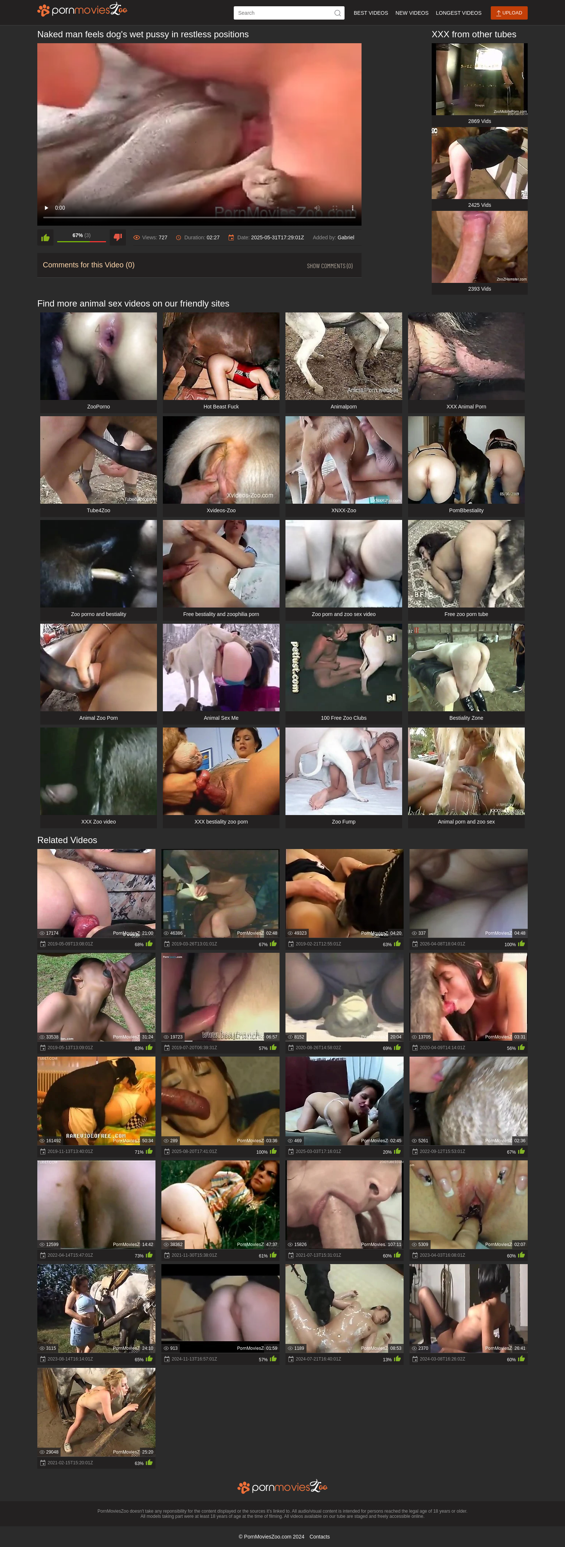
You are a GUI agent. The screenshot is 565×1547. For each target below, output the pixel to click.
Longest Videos (459, 13)
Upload (509, 13)
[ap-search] (289, 13)
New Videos (412, 13)
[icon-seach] (338, 13)
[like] (45, 237)
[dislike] (118, 237)
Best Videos (371, 13)
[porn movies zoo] (82, 9)
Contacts (319, 1537)
